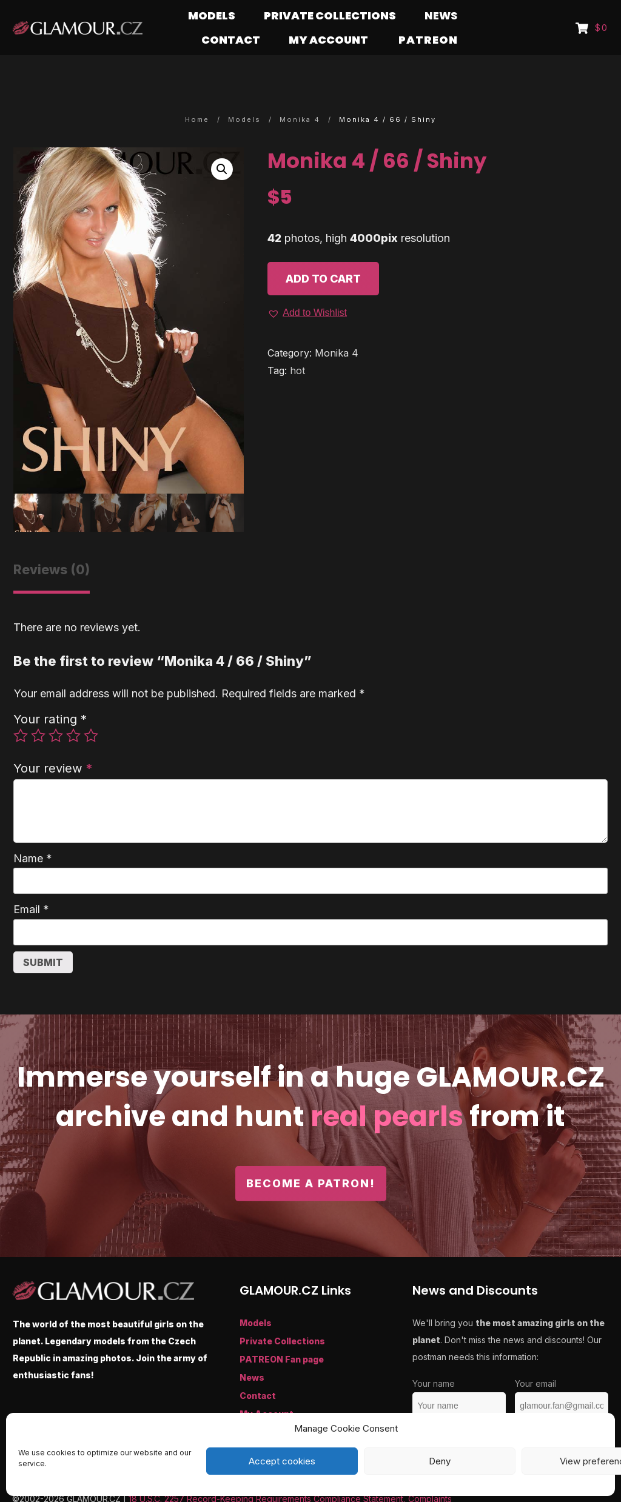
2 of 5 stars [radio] (38, 712)
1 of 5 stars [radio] (20, 712)
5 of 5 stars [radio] (91, 712)
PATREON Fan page (282, 1335)
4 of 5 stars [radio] (73, 712)
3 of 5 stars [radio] (56, 712)
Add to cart (323, 255)
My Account (267, 1390)
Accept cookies (282, 1461)
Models (256, 1299)
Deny (440, 1461)
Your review (52, 744)
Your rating (50, 695)
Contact (258, 1372)
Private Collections (282, 1317)
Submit (43, 939)
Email (31, 885)
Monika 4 (336, 329)
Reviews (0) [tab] (51, 546)
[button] (222, 145)
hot (297, 347)
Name (32, 834)
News (252, 1354)
